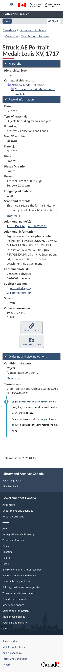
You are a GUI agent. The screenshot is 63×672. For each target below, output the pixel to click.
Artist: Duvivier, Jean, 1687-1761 (27, 226)
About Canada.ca (12, 652)
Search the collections (35, 36)
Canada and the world (15, 599)
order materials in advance (35, 401)
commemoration (21, 293)
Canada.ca (9, 30)
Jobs (5, 528)
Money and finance (13, 605)
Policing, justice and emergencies (21, 587)
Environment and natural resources (23, 569)
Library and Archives (33, 30)
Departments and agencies (18, 510)
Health (6, 557)
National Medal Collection (28, 85)
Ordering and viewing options (26, 356)
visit (38, 407)
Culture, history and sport (17, 581)
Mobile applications (14, 647)
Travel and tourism (13, 540)
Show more (13, 215)
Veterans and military (15, 622)
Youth (6, 628)
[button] (31, 327)
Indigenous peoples (14, 616)
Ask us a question (12, 480)
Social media (10, 641)
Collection (11, 36)
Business (8, 546)
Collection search (16, 14)
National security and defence (19, 575)
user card (17, 412)
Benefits (7, 551)
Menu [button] (7, 21)
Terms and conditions (15, 658)
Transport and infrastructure (19, 593)
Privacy (6, 664)
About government (13, 516)
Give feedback (10, 486)
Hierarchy (13, 63)
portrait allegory (20, 288)
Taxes (6, 563)
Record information (19, 99)
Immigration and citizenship (19, 534)
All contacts (9, 504)
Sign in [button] (53, 21)
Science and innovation (16, 610)
